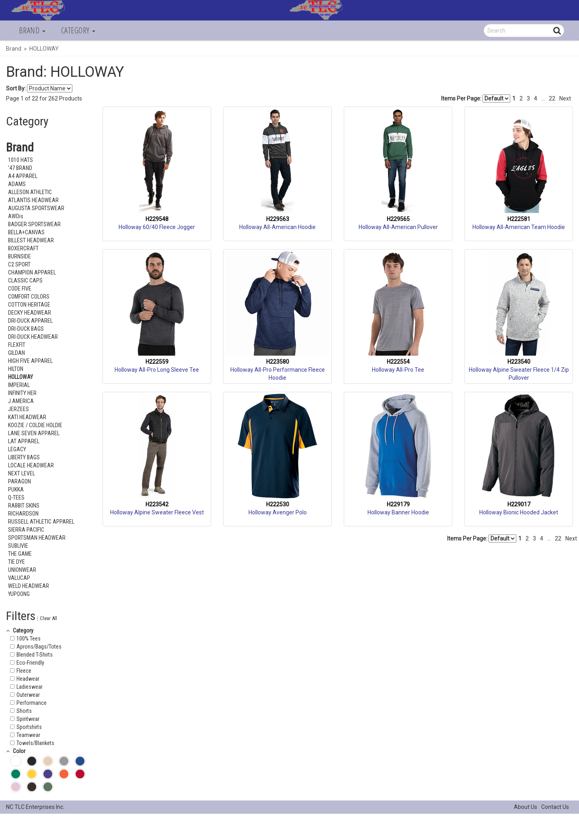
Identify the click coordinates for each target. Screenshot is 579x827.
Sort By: (16, 88)
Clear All (48, 618)
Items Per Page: (475, 98)
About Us (525, 807)
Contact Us (555, 807)
